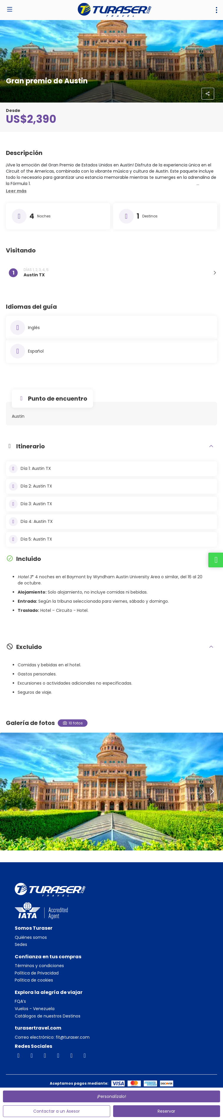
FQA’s (20, 1001)
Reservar (166, 1111)
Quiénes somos (31, 937)
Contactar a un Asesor (56, 1111)
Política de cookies (34, 980)
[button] (16, 191)
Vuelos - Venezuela (34, 1009)
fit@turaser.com (72, 1037)
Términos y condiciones (39, 966)
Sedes (21, 944)
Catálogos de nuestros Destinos (47, 1016)
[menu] (216, 10)
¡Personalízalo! (111, 1096)
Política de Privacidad (37, 973)
